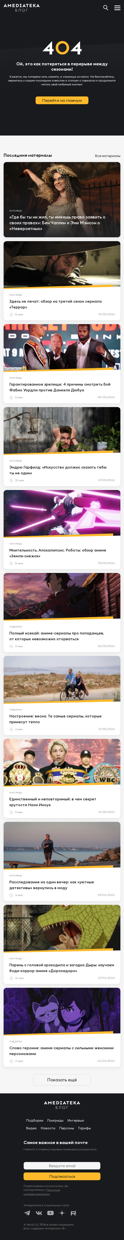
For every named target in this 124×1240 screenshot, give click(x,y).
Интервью (75, 1120)
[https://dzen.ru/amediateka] (62, 1213)
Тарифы (84, 1128)
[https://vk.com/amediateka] (39, 1213)
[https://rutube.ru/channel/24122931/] (73, 1213)
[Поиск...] (106, 8)
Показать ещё (62, 1080)
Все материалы (107, 156)
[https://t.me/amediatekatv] (27, 1213)
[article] (62, 199)
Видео (31, 1128)
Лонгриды (55, 1120)
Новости (48, 1128)
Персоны (66, 1128)
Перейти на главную (62, 100)
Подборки (34, 1120)
